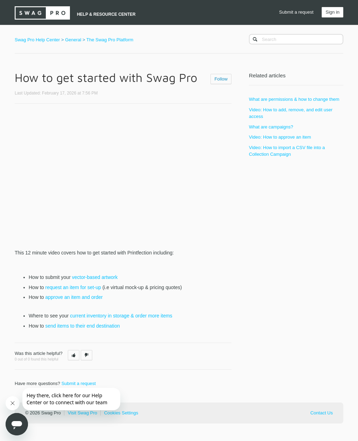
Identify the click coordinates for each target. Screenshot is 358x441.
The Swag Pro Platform (109, 39)
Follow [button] (221, 79)
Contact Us (321, 412)
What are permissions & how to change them (294, 99)
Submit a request (296, 12)
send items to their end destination (82, 326)
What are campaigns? (271, 127)
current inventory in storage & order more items (121, 315)
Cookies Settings (121, 412)
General (73, 39)
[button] (73, 355)
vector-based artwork (95, 277)
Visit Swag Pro (82, 412)
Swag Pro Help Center (37, 39)
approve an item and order (73, 297)
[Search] (296, 39)
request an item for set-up (73, 287)
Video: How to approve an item (280, 137)
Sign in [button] (332, 12)
